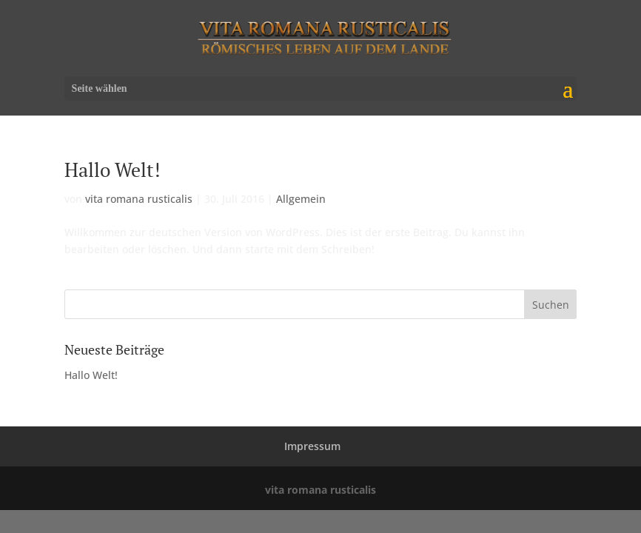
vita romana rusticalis (138, 199)
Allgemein (301, 199)
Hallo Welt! (112, 169)
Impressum (312, 446)
